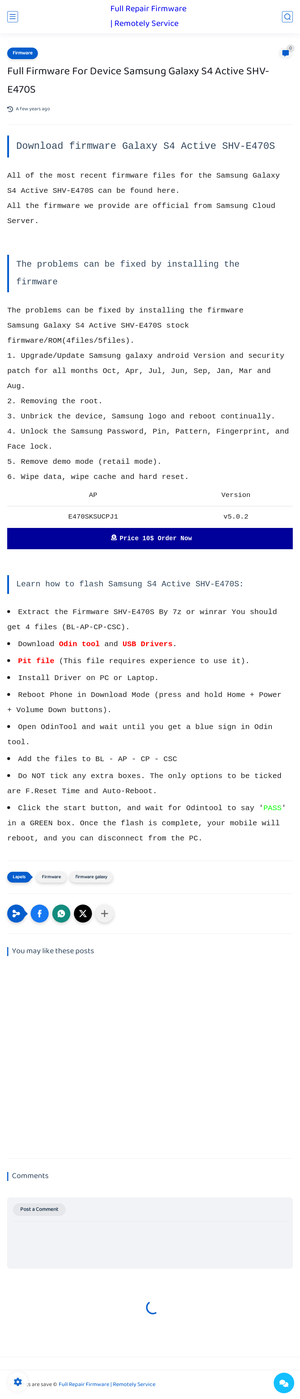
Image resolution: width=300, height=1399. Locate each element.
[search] (287, 16)
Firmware (22, 53)
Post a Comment (39, 1209)
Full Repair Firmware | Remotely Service (148, 16)
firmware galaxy (91, 877)
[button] (40, 914)
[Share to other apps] (105, 914)
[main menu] (12, 16)
